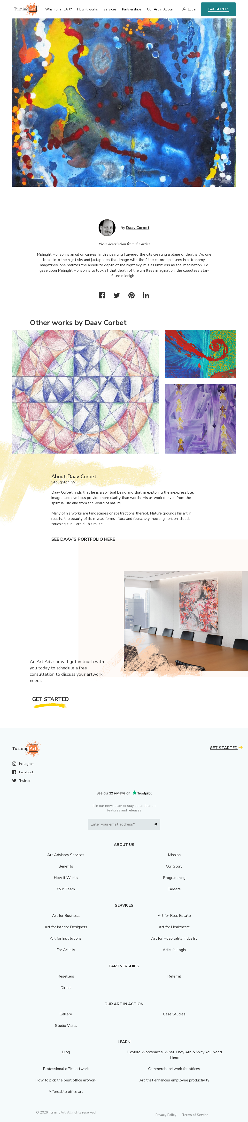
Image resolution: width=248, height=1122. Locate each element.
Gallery (66, 1014)
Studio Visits (66, 1025)
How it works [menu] (87, 9)
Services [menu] (109, 9)
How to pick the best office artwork (65, 1080)
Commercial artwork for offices (174, 1068)
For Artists (65, 950)
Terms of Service (195, 1115)
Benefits (65, 866)
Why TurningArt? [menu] (58, 9)
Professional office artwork (66, 1068)
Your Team (66, 889)
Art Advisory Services (65, 855)
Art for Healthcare (174, 927)
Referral (174, 976)
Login (192, 9)
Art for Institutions (66, 938)
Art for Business (66, 915)
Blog (66, 1052)
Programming (174, 877)
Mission (174, 855)
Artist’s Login (174, 950)
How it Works (66, 877)
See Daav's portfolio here (83, 539)
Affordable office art (65, 1091)
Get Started (218, 9)
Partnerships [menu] (131, 9)
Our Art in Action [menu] (160, 9)
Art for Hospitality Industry (174, 938)
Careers (174, 889)
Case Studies (174, 1014)
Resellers (65, 976)
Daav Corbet (137, 227)
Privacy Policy (165, 1115)
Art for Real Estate (174, 915)
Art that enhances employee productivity (174, 1080)
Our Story (174, 866)
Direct (66, 987)
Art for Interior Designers (66, 927)
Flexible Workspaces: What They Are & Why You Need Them (174, 1054)
